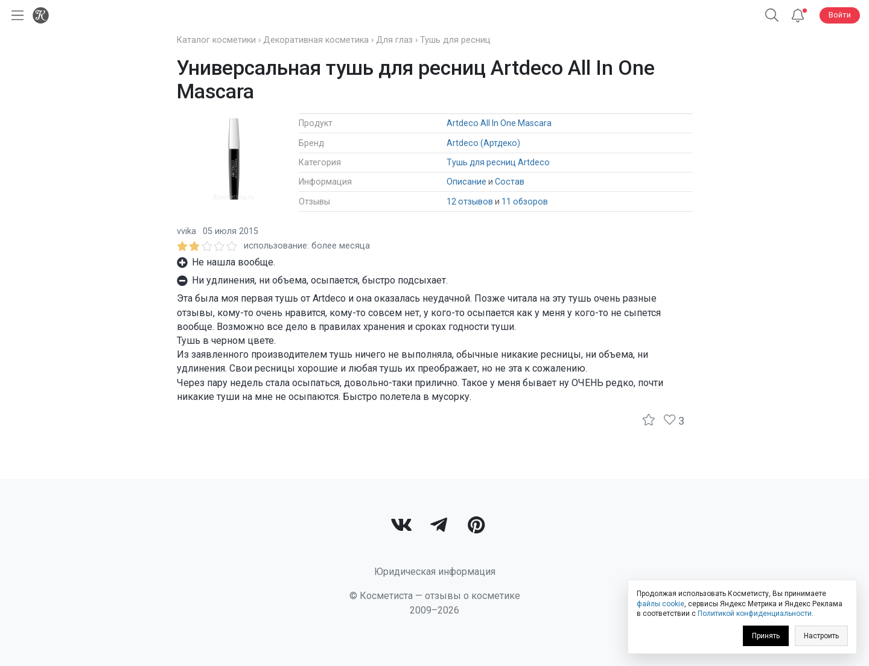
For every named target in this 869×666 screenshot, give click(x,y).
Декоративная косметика (316, 40)
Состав (509, 181)
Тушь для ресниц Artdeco (498, 162)
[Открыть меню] (15, 15)
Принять (766, 636)
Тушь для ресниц (455, 40)
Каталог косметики (216, 40)
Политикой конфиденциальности (755, 613)
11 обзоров (524, 201)
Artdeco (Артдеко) (483, 143)
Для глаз (394, 40)
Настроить (821, 636)
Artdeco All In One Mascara (499, 123)
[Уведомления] (797, 15)
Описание (466, 181)
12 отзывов (470, 201)
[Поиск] (772, 15)
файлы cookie (660, 604)
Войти (840, 14)
